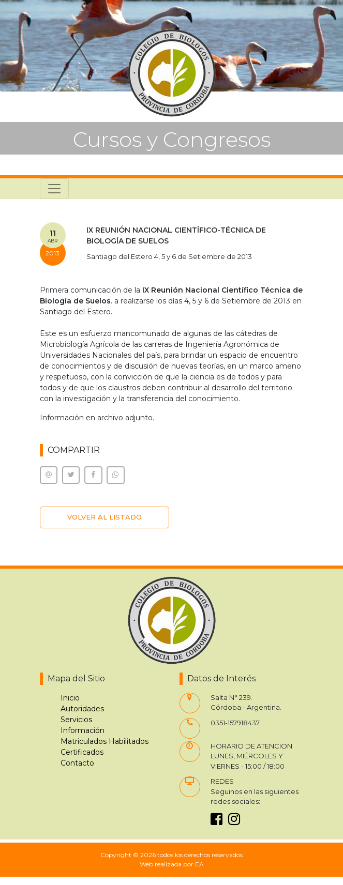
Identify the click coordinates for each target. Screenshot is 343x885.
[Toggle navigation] (54, 188)
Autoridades (82, 708)
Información (83, 730)
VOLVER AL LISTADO (104, 517)
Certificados (82, 752)
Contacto (77, 763)
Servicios (76, 719)
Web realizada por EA (172, 864)
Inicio (70, 698)
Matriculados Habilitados (104, 741)
